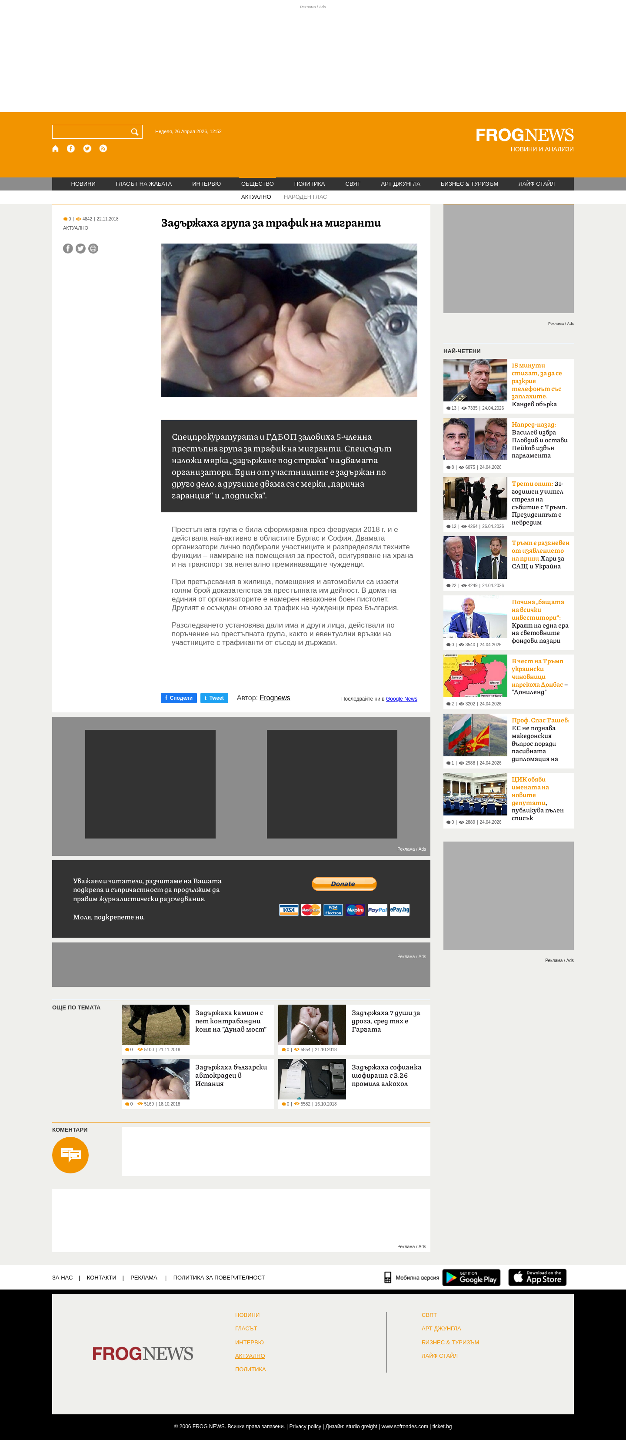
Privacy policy (305, 1426)
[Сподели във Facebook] (68, 249)
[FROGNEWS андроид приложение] (471, 1277)
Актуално (250, 1356)
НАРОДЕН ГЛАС (305, 197)
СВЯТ (353, 183)
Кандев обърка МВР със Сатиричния (537, 387)
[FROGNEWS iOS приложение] (537, 1277)
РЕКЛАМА (143, 1277)
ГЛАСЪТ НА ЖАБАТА (144, 183)
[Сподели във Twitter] (81, 249)
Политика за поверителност (219, 1277)
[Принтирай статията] (93, 249)
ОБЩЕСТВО (257, 183)
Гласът (246, 1329)
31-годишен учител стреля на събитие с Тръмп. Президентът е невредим (539, 503)
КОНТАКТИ (102, 1277)
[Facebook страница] (71, 148)
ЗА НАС (62, 1277)
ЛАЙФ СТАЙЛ (537, 183)
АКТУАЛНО (256, 197)
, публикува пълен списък (538, 798)
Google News (401, 699)
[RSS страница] (103, 148)
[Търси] (136, 131)
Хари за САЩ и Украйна (540, 555)
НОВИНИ (83, 183)
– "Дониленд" (540, 676)
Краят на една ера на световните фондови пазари (540, 621)
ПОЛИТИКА (309, 183)
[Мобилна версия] (412, 1277)
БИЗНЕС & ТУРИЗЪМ (469, 183)
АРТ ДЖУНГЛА (400, 183)
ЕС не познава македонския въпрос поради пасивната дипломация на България (540, 742)
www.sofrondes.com (405, 1426)
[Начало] (56, 148)
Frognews (275, 698)
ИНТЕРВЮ (206, 183)
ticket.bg (442, 1426)
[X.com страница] (87, 148)
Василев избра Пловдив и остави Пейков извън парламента (540, 440)
